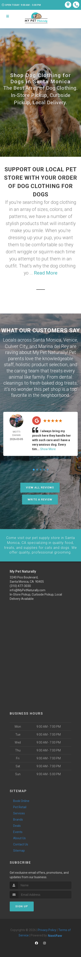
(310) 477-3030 (20, 585)
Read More (45, 273)
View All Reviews (40, 487)
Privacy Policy (47, 929)
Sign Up (21, 905)
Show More (48, 448)
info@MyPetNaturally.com (27, 589)
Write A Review (40, 499)
